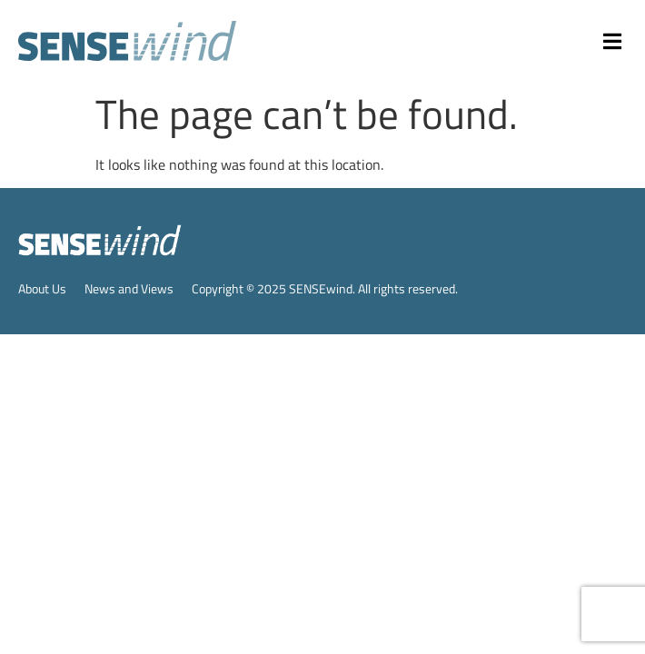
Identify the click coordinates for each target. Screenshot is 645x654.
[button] (613, 41)
